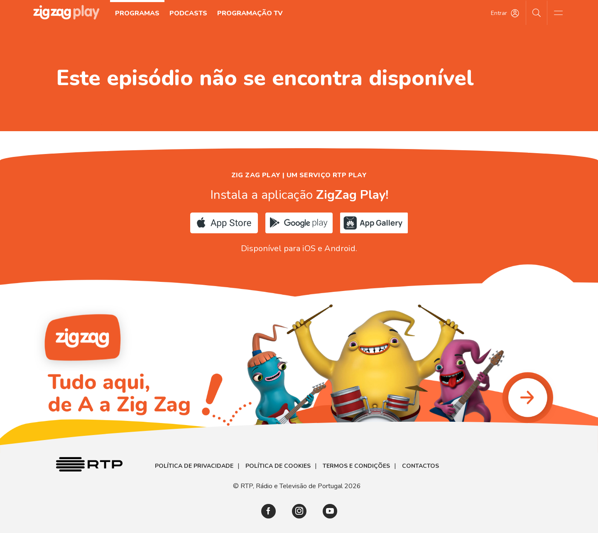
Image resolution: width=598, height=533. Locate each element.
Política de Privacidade (194, 466)
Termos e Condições (356, 466)
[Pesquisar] (536, 12)
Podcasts (188, 13)
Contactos (420, 466)
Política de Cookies (278, 466)
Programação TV (250, 13)
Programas (137, 13)
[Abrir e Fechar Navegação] (558, 12)
